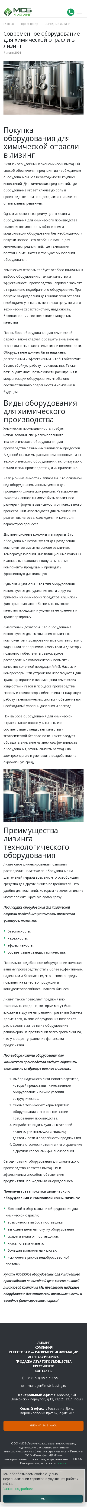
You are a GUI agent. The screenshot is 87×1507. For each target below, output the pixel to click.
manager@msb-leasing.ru (47, 1385)
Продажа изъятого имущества (43, 1361)
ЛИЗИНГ (43, 1342)
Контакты (43, 1371)
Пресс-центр (29, 24)
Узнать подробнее (18, 1488)
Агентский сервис (43, 1356)
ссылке (61, 1463)
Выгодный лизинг (57, 24)
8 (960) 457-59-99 (43, 1378)
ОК (43, 1498)
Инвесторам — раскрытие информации (43, 1352)
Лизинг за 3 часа (43, 1425)
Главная (9, 24)
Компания (43, 1347)
